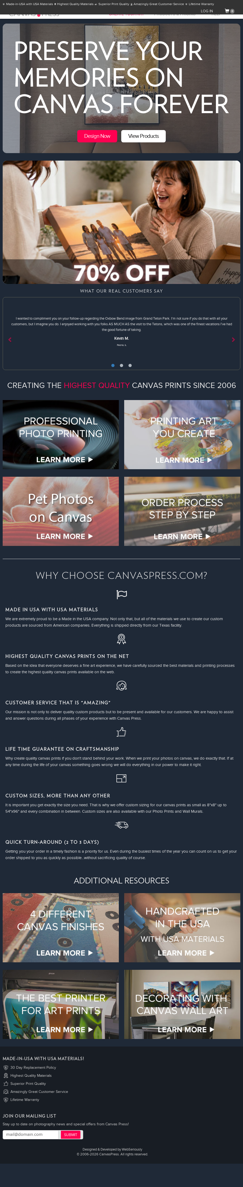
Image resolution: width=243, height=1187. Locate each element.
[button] (20, 333)
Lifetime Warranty (24, 1100)
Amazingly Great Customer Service (39, 1092)
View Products (143, 136)
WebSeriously (132, 1150)
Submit (70, 1135)
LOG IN (207, 11)
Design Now (97, 136)
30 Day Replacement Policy (33, 1068)
